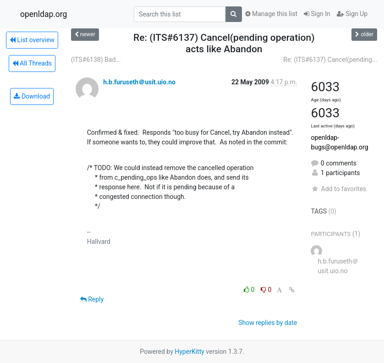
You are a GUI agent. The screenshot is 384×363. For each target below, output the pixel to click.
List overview (32, 40)
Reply (92, 299)
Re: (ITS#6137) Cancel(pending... (330, 59)
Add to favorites (338, 188)
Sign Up (352, 13)
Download (32, 96)
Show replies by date (267, 322)
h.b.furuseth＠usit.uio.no (139, 82)
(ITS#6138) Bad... (96, 59)
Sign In (317, 13)
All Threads (32, 63)
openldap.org (43, 14)
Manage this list (271, 13)
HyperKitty (189, 351)
